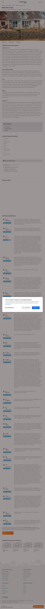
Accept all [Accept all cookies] (35, 307)
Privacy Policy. (8, 304)
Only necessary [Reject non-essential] (26, 307)
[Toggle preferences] (9, 307)
